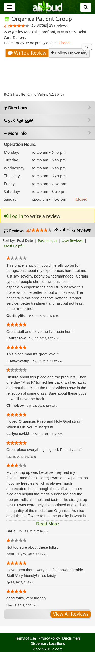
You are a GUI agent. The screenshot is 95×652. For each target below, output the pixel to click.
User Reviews (73, 240)
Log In (13, 216)
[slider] (19, 26)
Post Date (25, 240)
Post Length (48, 240)
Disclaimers (71, 638)
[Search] (85, 7)
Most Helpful (14, 246)
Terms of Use (24, 638)
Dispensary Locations (47, 643)
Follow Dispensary (69, 53)
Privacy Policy (49, 638)
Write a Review (27, 53)
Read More (47, 523)
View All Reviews (70, 614)
